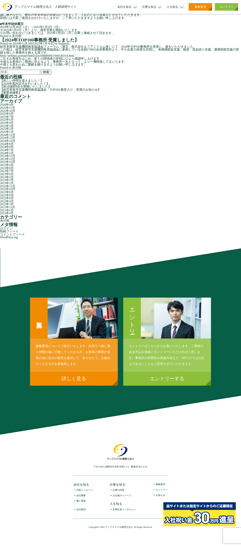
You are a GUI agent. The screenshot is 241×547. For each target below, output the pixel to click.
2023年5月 (7, 177)
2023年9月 (7, 165)
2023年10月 (7, 162)
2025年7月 (7, 117)
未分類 (16, 36)
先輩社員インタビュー (124, 509)
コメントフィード (12, 234)
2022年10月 (7, 189)
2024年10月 (7, 141)
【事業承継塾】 (11, 93)
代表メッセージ (84, 490)
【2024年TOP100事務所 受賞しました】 (39, 39)
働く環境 (81, 501)
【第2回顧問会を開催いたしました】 (25, 86)
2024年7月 (7, 150)
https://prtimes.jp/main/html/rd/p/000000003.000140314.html (37, 55)
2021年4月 (7, 213)
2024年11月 (7, 138)
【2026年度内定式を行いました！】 (24, 83)
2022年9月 (7, 192)
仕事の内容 (118, 490)
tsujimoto (64, 43)
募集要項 (200, 6)
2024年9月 (7, 144)
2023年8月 (7, 168)
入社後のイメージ (122, 495)
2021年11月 (7, 207)
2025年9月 (7, 114)
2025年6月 (7, 119)
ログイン (6, 228)
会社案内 (81, 509)
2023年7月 (7, 171)
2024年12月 (7, 135)
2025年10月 (7, 111)
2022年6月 (7, 198)
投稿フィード (9, 231)
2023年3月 (7, 180)
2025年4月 (7, 123)
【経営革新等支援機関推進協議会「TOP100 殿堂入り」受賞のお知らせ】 (50, 89)
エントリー (227, 6)
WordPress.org (9, 237)
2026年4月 (7, 104)
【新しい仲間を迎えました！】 (21, 80)
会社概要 (81, 495)
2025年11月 (7, 108)
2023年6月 (7, 174)
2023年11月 (7, 159)
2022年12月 (7, 186)
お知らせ (160, 495)
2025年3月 (7, 126)
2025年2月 (7, 129)
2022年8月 (7, 195)
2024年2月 (7, 153)
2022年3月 (7, 204)
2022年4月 (7, 201)
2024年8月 (7, 147)
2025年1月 (7, 132)
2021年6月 (7, 210)
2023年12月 (7, 156)
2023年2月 (7, 183)
